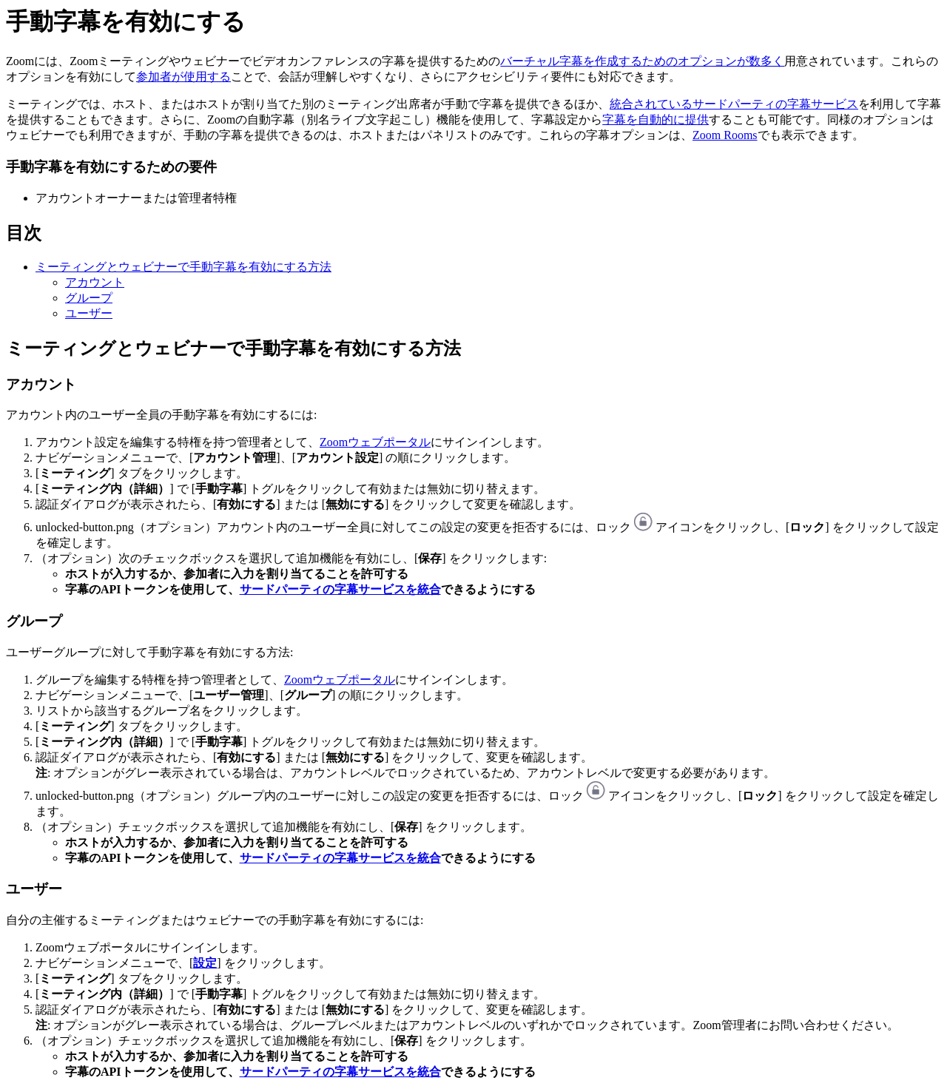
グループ (88, 297)
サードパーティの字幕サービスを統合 (340, 589)
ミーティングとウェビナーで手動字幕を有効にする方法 (183, 266)
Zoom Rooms (725, 135)
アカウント (94, 282)
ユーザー (88, 313)
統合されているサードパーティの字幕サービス (734, 104)
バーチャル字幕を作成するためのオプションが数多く (642, 61)
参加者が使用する (183, 76)
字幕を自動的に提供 (655, 119)
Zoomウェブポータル (375, 442)
